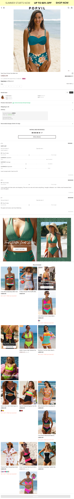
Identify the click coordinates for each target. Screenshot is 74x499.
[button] (37, 103)
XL (19, 86)
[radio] (65, 76)
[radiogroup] (68, 76)
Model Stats (4, 92)
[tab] (67, 92)
